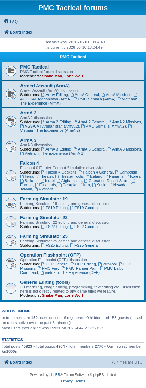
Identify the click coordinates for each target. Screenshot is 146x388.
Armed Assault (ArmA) (45, 85)
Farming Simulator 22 (44, 217)
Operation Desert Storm (106, 180)
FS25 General (84, 245)
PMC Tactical (73, 56)
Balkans (29, 180)
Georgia (67, 185)
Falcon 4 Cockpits (58, 172)
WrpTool (107, 264)
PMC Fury (48, 268)
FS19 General (84, 208)
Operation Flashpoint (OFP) (50, 255)
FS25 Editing (54, 245)
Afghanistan (69, 180)
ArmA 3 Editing (56, 149)
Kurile (99, 185)
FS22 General (84, 226)
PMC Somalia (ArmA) (94, 99)
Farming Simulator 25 (44, 236)
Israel (48, 180)
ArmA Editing (54, 95)
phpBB (54, 375)
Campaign (126, 172)
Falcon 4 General (96, 172)
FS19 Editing (54, 208)
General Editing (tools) (45, 282)
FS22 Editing (54, 226)
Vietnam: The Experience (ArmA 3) (52, 153)
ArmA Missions (116, 95)
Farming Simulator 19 (44, 198)
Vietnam (43, 189)
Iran (84, 185)
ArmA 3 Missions (124, 149)
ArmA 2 (28, 113)
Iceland (93, 176)
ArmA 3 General (89, 149)
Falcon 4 (29, 163)
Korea (133, 176)
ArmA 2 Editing (56, 122)
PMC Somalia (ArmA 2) (103, 126)
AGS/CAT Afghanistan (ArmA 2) (49, 126)
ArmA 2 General (89, 122)
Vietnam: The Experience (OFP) (70, 272)
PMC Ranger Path (79, 268)
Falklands (45, 185)
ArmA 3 (28, 140)
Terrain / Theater (36, 176)
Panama (113, 176)
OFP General (54, 264)
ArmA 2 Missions (124, 122)
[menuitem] (11, 21)
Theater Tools (69, 176)
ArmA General (84, 95)
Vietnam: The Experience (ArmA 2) (76, 128)
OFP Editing (83, 264)
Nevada (118, 185)
